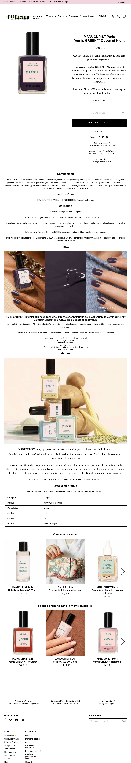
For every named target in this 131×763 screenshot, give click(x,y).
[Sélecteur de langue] (124, 2)
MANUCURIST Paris (99, 37)
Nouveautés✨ (10, 735)
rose (46, 472)
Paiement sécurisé (33, 751)
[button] (56, 63)
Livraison (29, 735)
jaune (122, 469)
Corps (61, 16)
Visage (49, 16)
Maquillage (88, 16)
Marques (37, 16)
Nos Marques (10, 755)
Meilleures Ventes (11, 739)
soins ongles (79, 454)
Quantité (98, 113)
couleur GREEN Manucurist (50, 223)
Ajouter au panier (99, 122)
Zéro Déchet (9, 749)
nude (43, 469)
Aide (27, 742)
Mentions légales (32, 739)
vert (37, 472)
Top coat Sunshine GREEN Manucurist (54, 232)
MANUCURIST (26, 449)
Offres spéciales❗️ (12, 742)
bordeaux (26, 472)
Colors (7, 759)
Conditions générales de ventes (30, 756)
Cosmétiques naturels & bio (31, 746)
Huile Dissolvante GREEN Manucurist (47, 238)
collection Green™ (22, 465)
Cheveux (73, 16)
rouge (34, 469)
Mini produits (9, 745)
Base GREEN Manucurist (63, 217)
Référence (61, 491)
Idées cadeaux (10, 752)
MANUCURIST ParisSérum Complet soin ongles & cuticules (107, 590)
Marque (30, 491)
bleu (14, 472)
